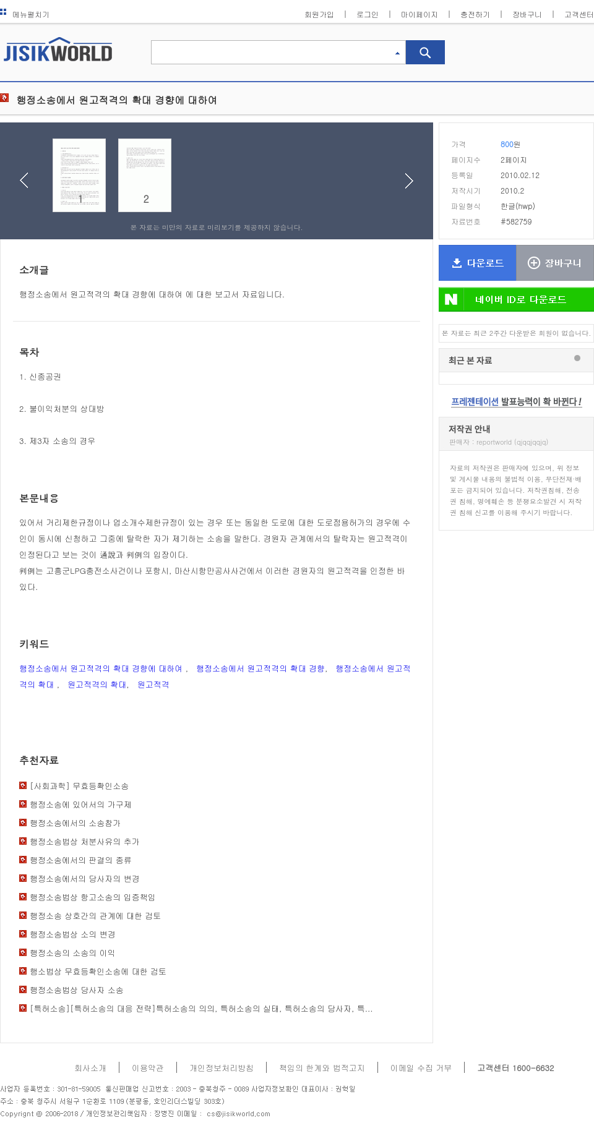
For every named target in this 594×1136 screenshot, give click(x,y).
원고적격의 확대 (96, 684)
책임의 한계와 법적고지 (322, 1068)
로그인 (367, 14)
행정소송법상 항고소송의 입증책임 (93, 897)
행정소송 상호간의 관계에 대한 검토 (95, 915)
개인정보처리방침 (221, 1068)
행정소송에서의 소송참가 (75, 823)
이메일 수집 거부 (421, 1068)
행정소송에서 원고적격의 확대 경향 (260, 668)
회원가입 (319, 14)
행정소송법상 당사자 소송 (77, 990)
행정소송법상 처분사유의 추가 (85, 841)
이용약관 (148, 1068)
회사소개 (90, 1068)
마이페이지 (419, 14)
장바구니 (527, 14)
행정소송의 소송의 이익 (73, 953)
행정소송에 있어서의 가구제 (81, 804)
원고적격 (153, 684)
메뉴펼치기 (25, 14)
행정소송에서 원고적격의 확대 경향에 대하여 (102, 668)
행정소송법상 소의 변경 (73, 934)
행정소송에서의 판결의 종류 (81, 860)
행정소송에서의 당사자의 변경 (85, 878)
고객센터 (579, 14)
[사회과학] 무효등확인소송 (79, 786)
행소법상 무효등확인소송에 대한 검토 (98, 971)
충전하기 (475, 14)
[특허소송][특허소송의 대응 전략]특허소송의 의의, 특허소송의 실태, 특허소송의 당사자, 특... (201, 1008)
